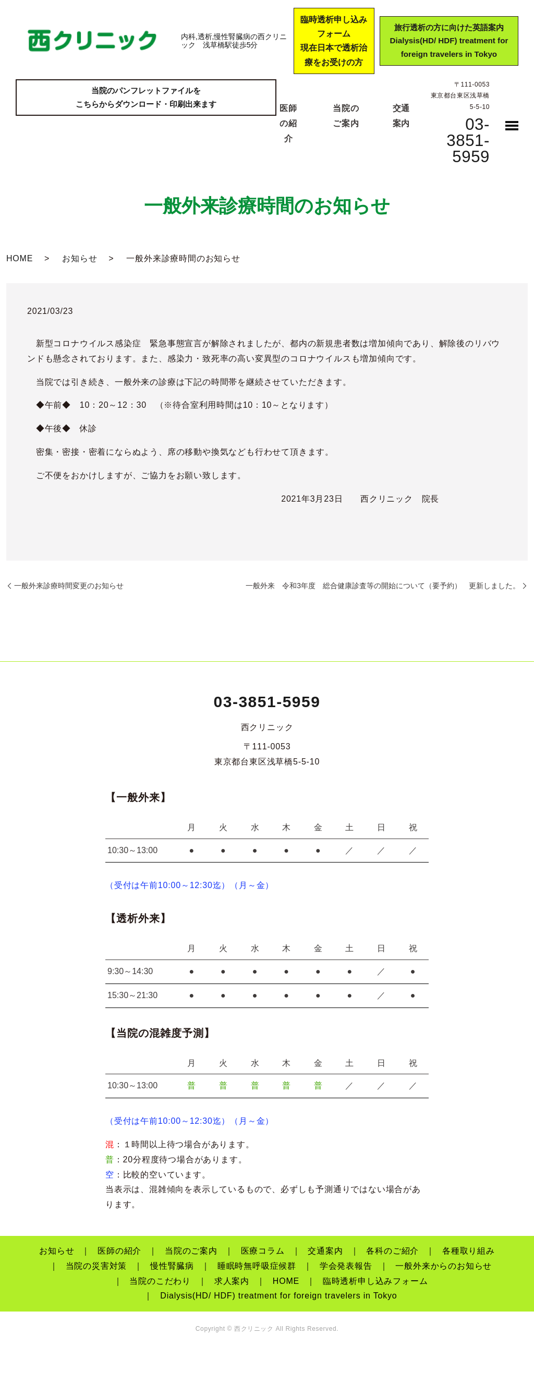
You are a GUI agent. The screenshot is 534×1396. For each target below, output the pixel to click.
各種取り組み (468, 1250)
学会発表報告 (346, 1265)
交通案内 (325, 1250)
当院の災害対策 (96, 1265)
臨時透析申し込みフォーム (375, 1281)
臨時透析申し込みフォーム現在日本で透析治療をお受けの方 (329, 41)
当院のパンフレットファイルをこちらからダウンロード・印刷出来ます (146, 98)
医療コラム (263, 1250)
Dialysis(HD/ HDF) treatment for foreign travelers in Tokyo (278, 1295)
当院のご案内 (191, 1250)
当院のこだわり (160, 1281)
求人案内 (231, 1281)
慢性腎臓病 (172, 1265)
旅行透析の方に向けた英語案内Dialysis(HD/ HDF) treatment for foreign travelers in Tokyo (446, 40)
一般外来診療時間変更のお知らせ (69, 585)
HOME (19, 258)
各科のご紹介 (392, 1250)
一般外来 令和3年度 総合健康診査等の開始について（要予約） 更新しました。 (383, 585)
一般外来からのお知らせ (443, 1265)
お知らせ (79, 258)
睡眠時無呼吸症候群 (256, 1265)
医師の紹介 (288, 123)
